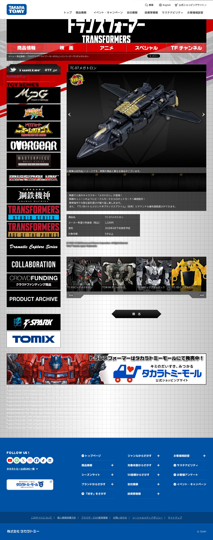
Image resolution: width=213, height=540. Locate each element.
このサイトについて (41, 517)
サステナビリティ (187, 465)
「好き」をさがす (95, 494)
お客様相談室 (182, 456)
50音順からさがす (138, 475)
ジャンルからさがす (140, 456)
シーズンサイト (91, 475)
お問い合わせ (120, 517)
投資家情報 (134, 494)
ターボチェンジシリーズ (60, 56)
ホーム (11, 56)
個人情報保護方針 (66, 517)
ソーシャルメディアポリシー (147, 517)
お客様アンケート (187, 475)
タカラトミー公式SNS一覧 (21, 468)
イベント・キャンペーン (191, 484)
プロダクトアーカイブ (37, 56)
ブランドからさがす (94, 484)
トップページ (93, 456)
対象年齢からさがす (140, 465)
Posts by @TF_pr (16, 76)
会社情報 (132, 484)
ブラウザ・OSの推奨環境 (94, 517)
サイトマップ (175, 517)
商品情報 (21, 56)
